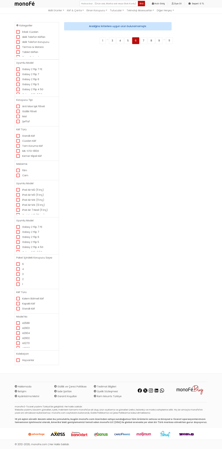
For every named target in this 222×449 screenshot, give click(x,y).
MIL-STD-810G (30, 151)
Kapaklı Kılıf (28, 303)
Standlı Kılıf (28, 136)
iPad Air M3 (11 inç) (33, 195)
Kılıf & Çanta (74, 10)
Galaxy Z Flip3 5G (32, 94)
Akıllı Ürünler (55, 10)
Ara (141, 3)
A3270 (26, 343)
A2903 (26, 328)
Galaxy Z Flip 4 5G (32, 89)
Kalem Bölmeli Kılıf (33, 298)
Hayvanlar (28, 360)
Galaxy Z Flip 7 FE (32, 69)
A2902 (26, 338)
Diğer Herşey (164, 10)
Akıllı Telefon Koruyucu (35, 42)
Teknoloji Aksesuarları (139, 10)
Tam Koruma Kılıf (32, 146)
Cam (25, 175)
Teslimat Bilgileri (105, 386)
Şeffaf (26, 121)
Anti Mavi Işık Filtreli (33, 106)
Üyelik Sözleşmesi (106, 391)
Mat (24, 116)
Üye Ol (177, 3)
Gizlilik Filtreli (29, 111)
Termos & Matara (33, 47)
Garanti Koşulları (65, 396)
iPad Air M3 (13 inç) (33, 215)
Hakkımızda (23, 386)
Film (24, 170)
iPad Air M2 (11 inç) (33, 190)
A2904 (26, 333)
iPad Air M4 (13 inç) (33, 205)
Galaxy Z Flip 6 (30, 79)
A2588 (26, 323)
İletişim (20, 391)
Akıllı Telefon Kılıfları (33, 37)
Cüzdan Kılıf (29, 141)
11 (169, 40)
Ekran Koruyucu (96, 10)
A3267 (26, 348)
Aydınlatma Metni (27, 396)
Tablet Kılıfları (30, 52)
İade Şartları (63, 391)
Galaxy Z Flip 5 (30, 84)
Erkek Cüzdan (30, 32)
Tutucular (116, 10)
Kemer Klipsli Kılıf (32, 156)
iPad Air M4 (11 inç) (33, 200)
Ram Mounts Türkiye (108, 396)
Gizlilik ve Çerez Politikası (70, 386)
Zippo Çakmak (31, 57)
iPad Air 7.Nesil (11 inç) (35, 210)
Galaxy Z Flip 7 (30, 74)
